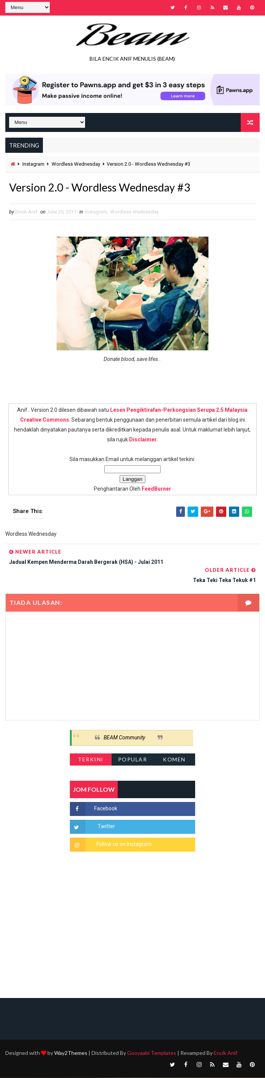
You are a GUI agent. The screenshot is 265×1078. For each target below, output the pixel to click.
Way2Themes (70, 1053)
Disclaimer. (143, 440)
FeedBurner (156, 489)
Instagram (33, 163)
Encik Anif (225, 1053)
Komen (174, 759)
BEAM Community (124, 738)
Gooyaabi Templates (151, 1053)
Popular (132, 759)
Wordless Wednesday (76, 163)
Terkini (91, 759)
